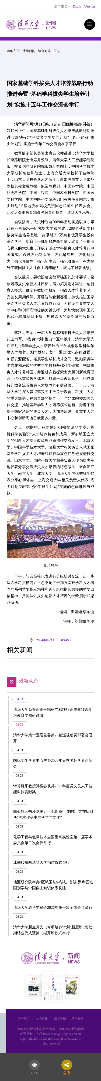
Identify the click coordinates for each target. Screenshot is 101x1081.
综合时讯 (44, 51)
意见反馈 (77, 1018)
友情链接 (42, 1018)
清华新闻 (28, 51)
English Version (84, 6)
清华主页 (61, 6)
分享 (67, 1072)
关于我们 (24, 1018)
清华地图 (60, 1018)
